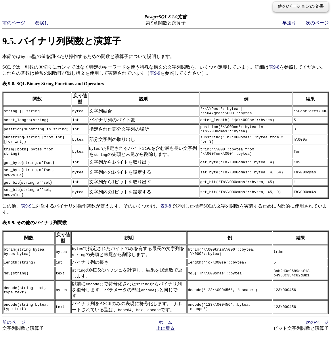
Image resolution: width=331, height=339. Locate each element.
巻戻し (42, 22)
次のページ (317, 22)
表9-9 (155, 73)
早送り (289, 22)
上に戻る (165, 333)
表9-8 (274, 67)
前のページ (13, 22)
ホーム (165, 327)
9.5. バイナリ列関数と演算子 (61, 41)
